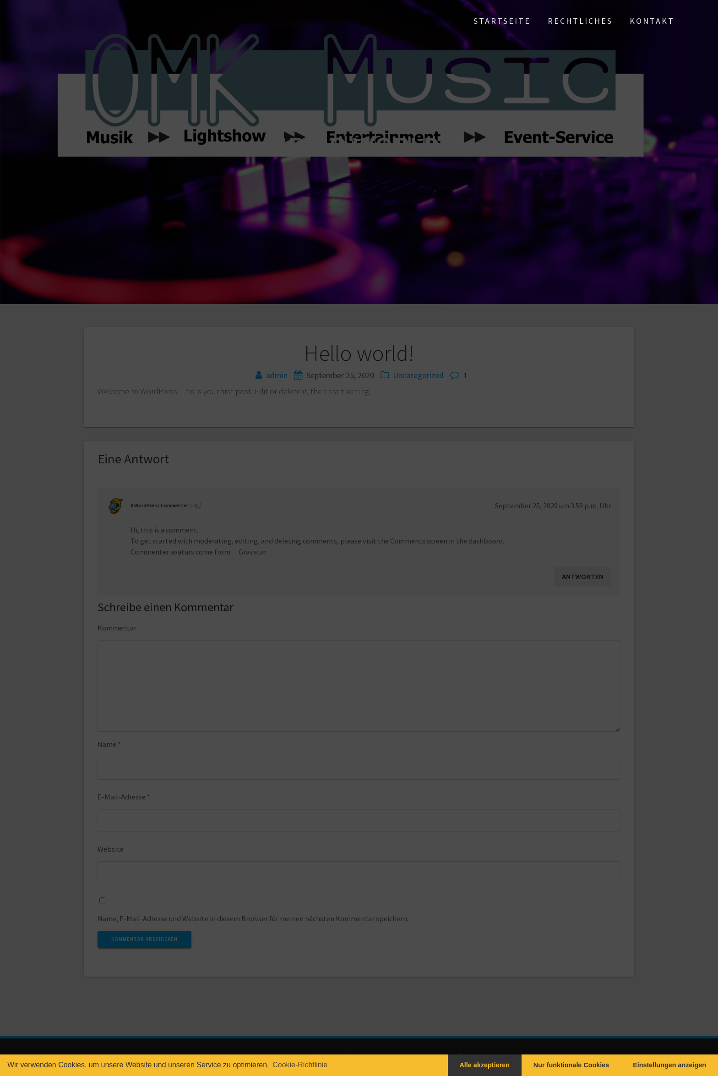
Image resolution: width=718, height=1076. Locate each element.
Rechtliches (580, 21)
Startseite (502, 21)
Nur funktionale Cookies (571, 1065)
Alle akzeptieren (484, 1065)
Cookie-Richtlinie (299, 1065)
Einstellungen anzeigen (669, 1065)
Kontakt (652, 21)
